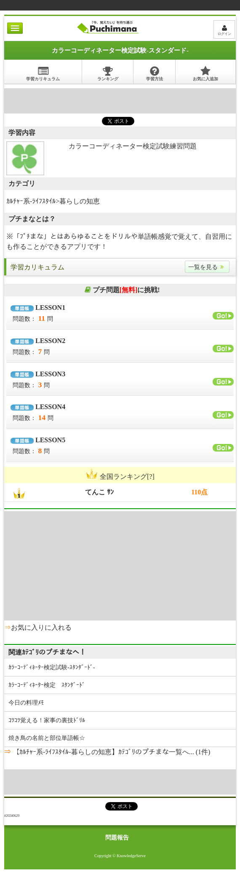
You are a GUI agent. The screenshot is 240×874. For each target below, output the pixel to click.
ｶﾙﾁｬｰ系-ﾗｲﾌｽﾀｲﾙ (31, 201)
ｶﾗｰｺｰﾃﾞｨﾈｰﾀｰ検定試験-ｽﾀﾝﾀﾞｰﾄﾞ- (51, 667)
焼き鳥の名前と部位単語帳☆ (46, 738)
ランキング (107, 73)
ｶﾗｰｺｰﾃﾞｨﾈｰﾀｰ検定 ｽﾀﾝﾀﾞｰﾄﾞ (46, 685)
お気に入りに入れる (41, 627)
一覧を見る (207, 267)
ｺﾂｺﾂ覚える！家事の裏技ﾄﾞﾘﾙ (46, 720)
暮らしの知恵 (79, 201)
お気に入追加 (205, 73)
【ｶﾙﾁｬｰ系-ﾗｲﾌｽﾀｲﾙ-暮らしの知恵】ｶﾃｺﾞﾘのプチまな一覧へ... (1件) (110, 751)
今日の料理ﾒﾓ (26, 703)
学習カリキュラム (43, 73)
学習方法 (154, 73)
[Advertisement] (120, 100)
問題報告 (117, 837)
